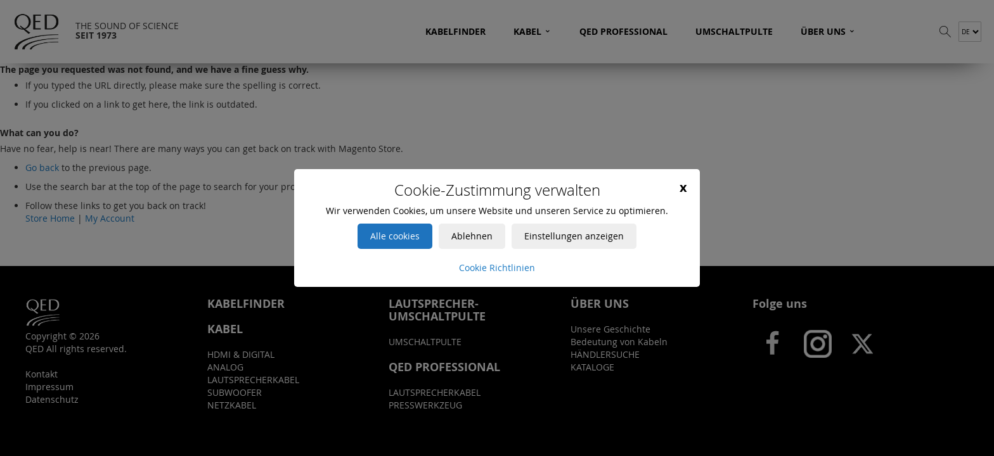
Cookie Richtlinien (497, 268)
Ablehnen (472, 236)
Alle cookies (395, 236)
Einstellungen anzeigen (574, 236)
